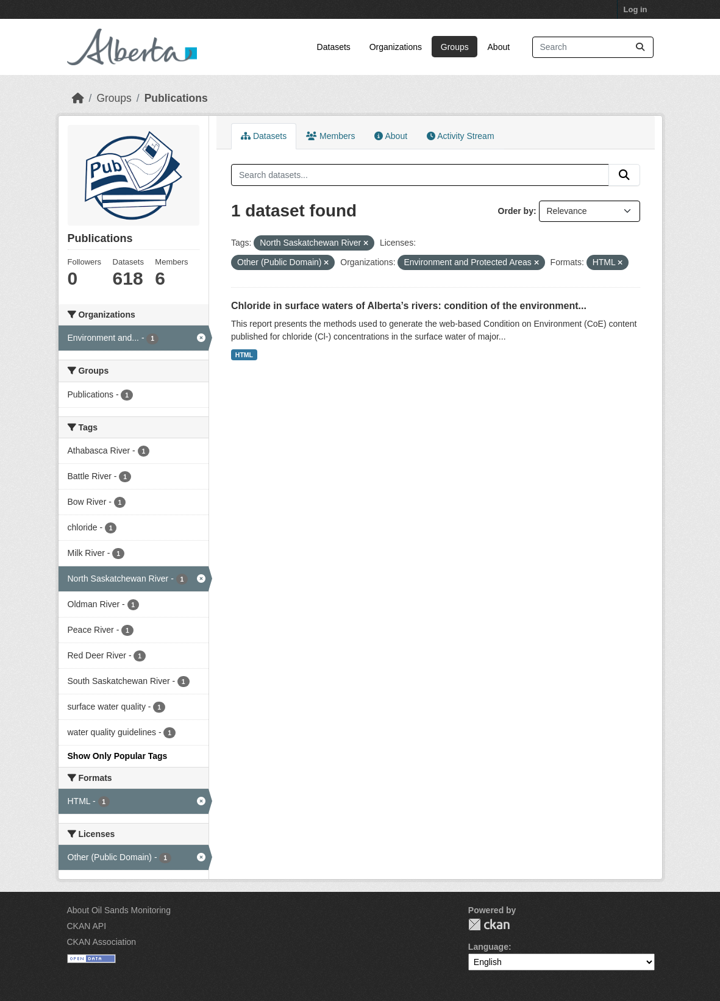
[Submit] (640, 47)
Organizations (395, 47)
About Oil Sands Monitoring (119, 910)
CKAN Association (102, 942)
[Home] (78, 98)
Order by (515, 211)
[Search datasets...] (593, 47)
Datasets (334, 47)
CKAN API (87, 926)
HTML (244, 354)
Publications (176, 98)
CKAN (489, 924)
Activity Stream (460, 136)
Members (330, 136)
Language (488, 947)
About (499, 47)
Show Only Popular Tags (118, 756)
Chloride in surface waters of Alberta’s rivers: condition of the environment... (408, 306)
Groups (455, 47)
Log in (635, 9)
